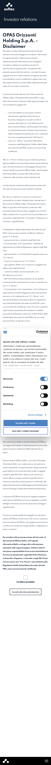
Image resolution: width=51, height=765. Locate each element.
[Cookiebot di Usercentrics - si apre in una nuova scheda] (36, 332)
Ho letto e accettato (25, 582)
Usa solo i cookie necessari (25, 431)
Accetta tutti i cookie (25, 423)
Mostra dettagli (35, 415)
